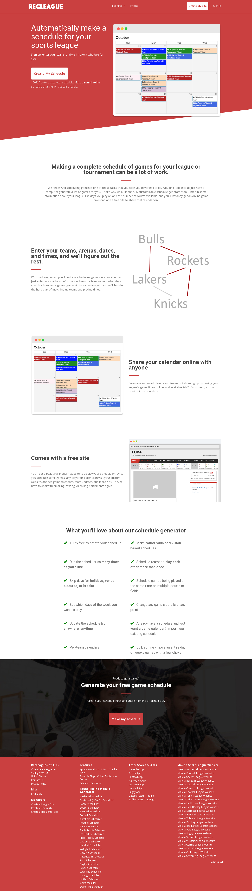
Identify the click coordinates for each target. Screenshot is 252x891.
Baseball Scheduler (90, 811)
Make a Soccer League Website (194, 776)
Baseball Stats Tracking (141, 795)
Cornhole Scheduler (90, 819)
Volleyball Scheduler (91, 849)
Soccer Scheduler (89, 804)
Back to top (217, 861)
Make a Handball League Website (195, 814)
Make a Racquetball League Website (197, 825)
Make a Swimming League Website (196, 855)
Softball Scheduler (90, 815)
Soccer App (135, 773)
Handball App (136, 788)
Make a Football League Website (195, 773)
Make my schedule (126, 719)
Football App (136, 776)
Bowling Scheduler (90, 852)
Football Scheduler (90, 822)
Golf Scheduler (88, 883)
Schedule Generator (91, 783)
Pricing (134, 5)
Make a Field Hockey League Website (198, 807)
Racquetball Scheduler (92, 856)
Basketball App (137, 769)
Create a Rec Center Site (44, 811)
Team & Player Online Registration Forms (99, 778)
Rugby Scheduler (89, 864)
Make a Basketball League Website (196, 769)
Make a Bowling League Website (195, 822)
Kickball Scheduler (90, 879)
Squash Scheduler (89, 867)
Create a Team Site (42, 808)
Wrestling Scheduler (91, 871)
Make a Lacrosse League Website (196, 810)
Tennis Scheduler (89, 826)
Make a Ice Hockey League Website (197, 803)
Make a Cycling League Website (194, 844)
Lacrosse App (136, 784)
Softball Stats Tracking (141, 799)
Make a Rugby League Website (194, 833)
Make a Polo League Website (193, 829)
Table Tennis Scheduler (93, 830)
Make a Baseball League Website (195, 780)
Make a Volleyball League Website (196, 818)
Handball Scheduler (90, 845)
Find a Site (37, 794)
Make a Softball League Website (195, 784)
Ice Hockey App (137, 780)
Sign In (217, 5)
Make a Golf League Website (193, 852)
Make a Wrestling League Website (196, 840)
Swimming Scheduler (91, 886)
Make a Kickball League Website (195, 848)
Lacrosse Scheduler (90, 841)
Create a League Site (42, 804)
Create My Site (198, 6)
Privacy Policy (38, 783)
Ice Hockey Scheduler (92, 834)
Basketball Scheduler (91, 796)
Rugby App (134, 792)
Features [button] (118, 5)
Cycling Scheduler (89, 875)
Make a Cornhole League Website (196, 788)
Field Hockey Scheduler (92, 837)
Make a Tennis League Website (194, 795)
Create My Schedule (49, 73)
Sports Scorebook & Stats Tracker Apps (99, 771)
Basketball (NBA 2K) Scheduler (97, 800)
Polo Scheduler (88, 860)
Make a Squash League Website (195, 837)
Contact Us (37, 780)
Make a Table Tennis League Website (198, 799)
